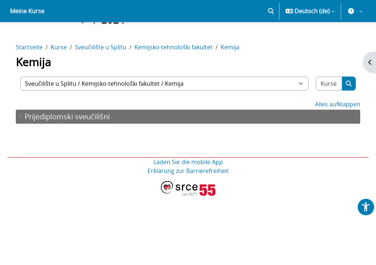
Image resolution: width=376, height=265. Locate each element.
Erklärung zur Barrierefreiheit (188, 196)
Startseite (39, 73)
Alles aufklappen (327, 130)
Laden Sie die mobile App (188, 188)
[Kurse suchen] (320, 109)
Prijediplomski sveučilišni (77, 142)
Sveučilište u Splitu (111, 73)
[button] (271, 37)
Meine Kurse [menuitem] (27, 37)
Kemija (240, 73)
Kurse (69, 73)
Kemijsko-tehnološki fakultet (184, 73)
